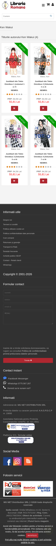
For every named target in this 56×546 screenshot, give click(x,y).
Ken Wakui (6, 27)
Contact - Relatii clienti (12, 260)
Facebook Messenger (15, 380)
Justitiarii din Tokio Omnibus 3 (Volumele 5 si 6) (14, 156)
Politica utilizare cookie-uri (13, 229)
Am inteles (32, 535)
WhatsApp (7, 265)
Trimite (28, 362)
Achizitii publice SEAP (12, 256)
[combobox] (28, 16)
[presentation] (24, 333)
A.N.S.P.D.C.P (45, 412)
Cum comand (8, 238)
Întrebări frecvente (10, 251)
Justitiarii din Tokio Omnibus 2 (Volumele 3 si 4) (43, 83)
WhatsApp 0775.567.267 (17, 385)
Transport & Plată (10, 247)
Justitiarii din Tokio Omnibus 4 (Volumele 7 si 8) (43, 156)
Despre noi (7, 220)
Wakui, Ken (15, 76)
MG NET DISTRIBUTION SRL (32, 407)
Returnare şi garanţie (11, 242)
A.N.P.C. (22, 424)
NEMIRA (14, 90)
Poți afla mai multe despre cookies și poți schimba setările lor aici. (28, 541)
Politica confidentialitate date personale (19, 233)
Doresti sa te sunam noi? (17, 390)
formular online (25, 437)
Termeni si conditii (10, 224)
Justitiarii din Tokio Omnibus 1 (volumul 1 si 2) (15, 83)
